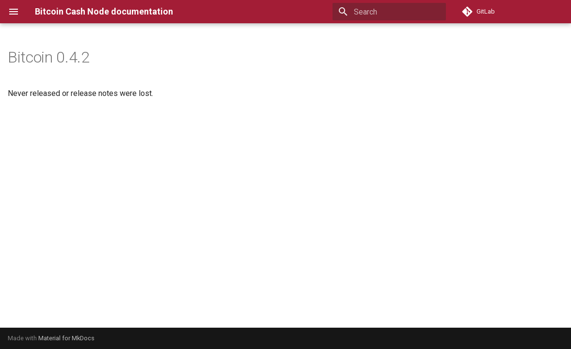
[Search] (389, 11)
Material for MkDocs (66, 338)
